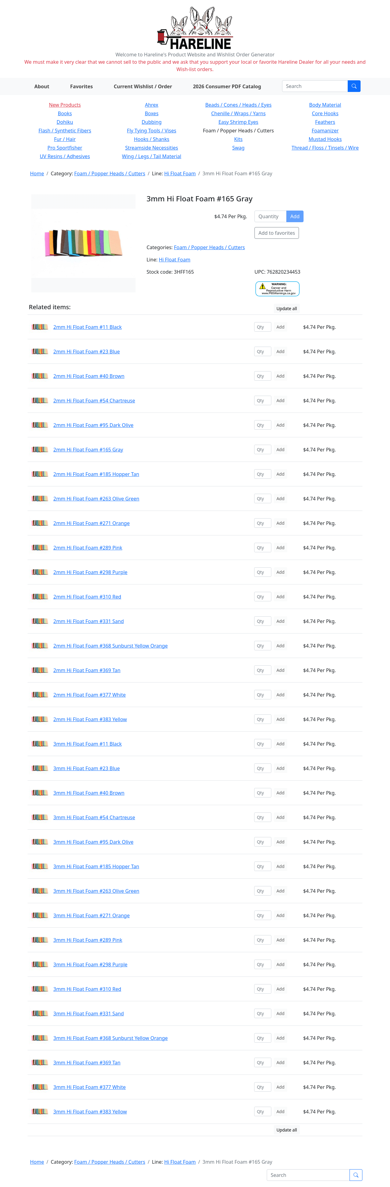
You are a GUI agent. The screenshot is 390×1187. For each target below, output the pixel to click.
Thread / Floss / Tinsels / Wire (325, 147)
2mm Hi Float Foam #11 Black (87, 327)
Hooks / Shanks (151, 139)
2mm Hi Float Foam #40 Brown (88, 376)
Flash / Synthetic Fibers (64, 130)
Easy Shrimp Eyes (238, 122)
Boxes (152, 113)
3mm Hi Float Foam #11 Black (87, 743)
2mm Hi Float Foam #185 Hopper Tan (96, 474)
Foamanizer (325, 130)
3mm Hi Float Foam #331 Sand (88, 1013)
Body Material (325, 104)
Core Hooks (325, 113)
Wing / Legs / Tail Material (151, 156)
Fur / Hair (65, 139)
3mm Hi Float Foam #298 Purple (90, 964)
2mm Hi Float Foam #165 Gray (88, 449)
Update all (287, 308)
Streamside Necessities (151, 147)
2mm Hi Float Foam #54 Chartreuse (94, 400)
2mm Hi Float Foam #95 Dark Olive (93, 425)
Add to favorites (276, 233)
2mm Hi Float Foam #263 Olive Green (96, 498)
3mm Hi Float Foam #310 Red (87, 989)
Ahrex (152, 104)
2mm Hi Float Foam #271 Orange (91, 523)
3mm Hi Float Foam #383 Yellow (90, 1111)
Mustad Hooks (325, 139)
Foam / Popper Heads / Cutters (109, 173)
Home (37, 173)
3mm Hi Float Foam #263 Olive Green (96, 891)
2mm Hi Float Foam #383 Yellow (90, 719)
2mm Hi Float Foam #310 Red (87, 596)
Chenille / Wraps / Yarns (238, 113)
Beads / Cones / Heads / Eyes (238, 104)
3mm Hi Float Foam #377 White (89, 1087)
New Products (65, 104)
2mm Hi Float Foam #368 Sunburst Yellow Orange (110, 645)
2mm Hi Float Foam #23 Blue (86, 351)
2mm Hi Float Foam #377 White (89, 694)
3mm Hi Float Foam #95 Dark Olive (93, 842)
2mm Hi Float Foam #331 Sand (88, 621)
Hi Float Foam (180, 173)
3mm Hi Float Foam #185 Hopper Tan (96, 866)
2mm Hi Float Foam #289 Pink (87, 547)
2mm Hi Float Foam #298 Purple (90, 572)
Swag (238, 147)
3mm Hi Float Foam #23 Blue (86, 768)
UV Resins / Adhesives (65, 156)
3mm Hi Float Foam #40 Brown (88, 792)
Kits (238, 139)
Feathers (325, 122)
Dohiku (65, 122)
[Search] (315, 86)
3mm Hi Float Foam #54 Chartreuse (94, 817)
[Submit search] (354, 86)
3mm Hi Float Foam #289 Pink (87, 940)
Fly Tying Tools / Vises (151, 130)
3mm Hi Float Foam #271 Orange (91, 915)
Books (65, 113)
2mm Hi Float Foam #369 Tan (86, 670)
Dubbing (152, 122)
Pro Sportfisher (65, 147)
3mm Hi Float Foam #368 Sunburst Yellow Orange (110, 1038)
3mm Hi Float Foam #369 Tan (86, 1062)
